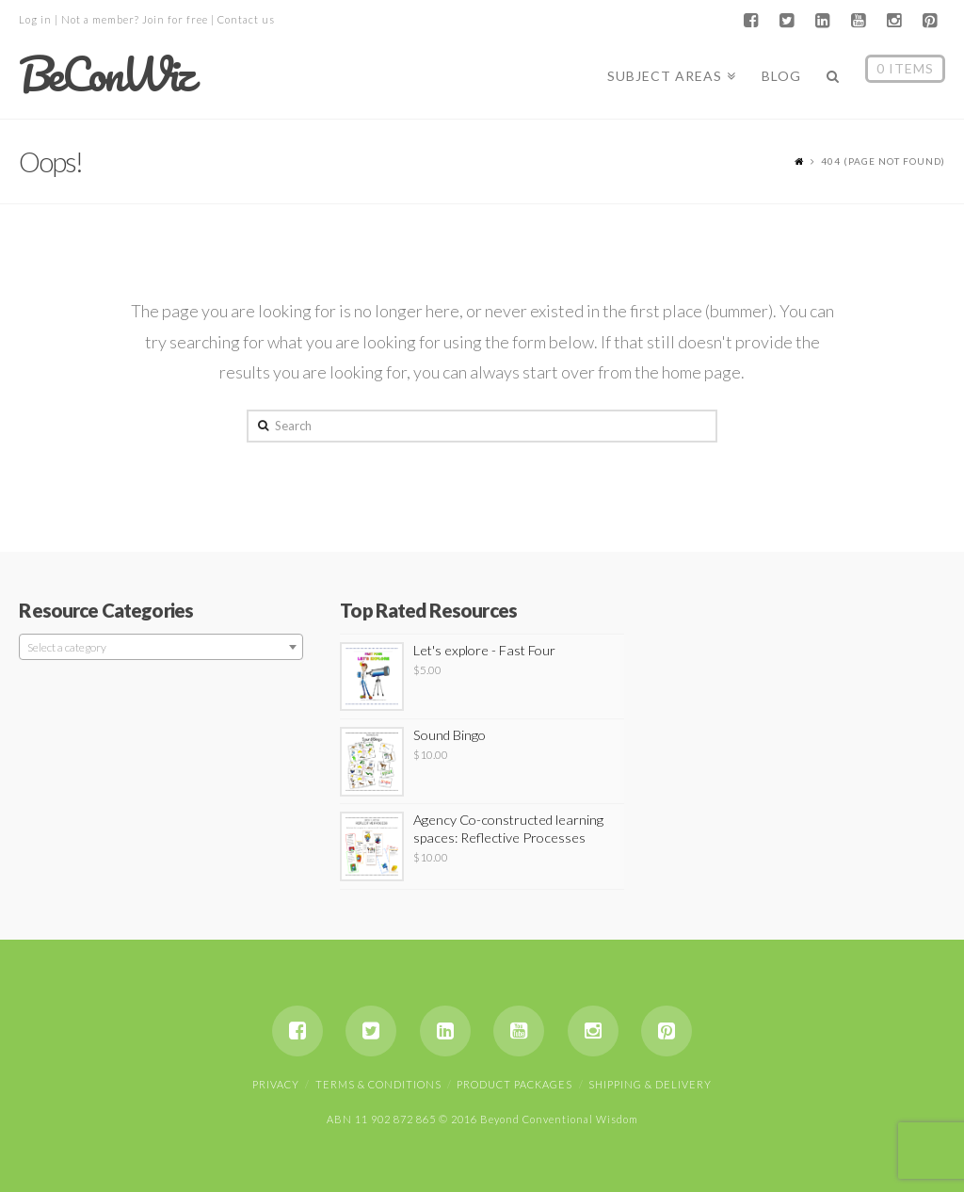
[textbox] (160, 648)
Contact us (246, 19)
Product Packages (514, 1084)
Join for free (175, 19)
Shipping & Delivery (650, 1084)
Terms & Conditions (378, 1084)
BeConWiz (105, 74)
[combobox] (160, 647)
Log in (35, 19)
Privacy (275, 1084)
